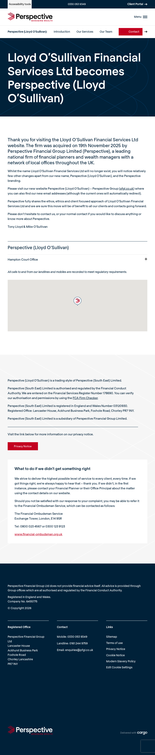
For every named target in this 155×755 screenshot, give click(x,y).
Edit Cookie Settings (119, 667)
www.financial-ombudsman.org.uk (38, 534)
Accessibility (20, 4)
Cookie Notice (115, 655)
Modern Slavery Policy (121, 661)
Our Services (84, 31)
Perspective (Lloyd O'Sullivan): (27, 31)
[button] (77, 301)
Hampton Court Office (77, 259)
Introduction (62, 31)
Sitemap (111, 636)
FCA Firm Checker (85, 398)
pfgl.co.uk (126, 188)
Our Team (106, 31)
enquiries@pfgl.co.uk (79, 650)
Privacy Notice (115, 649)
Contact (134, 31)
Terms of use (114, 643)
